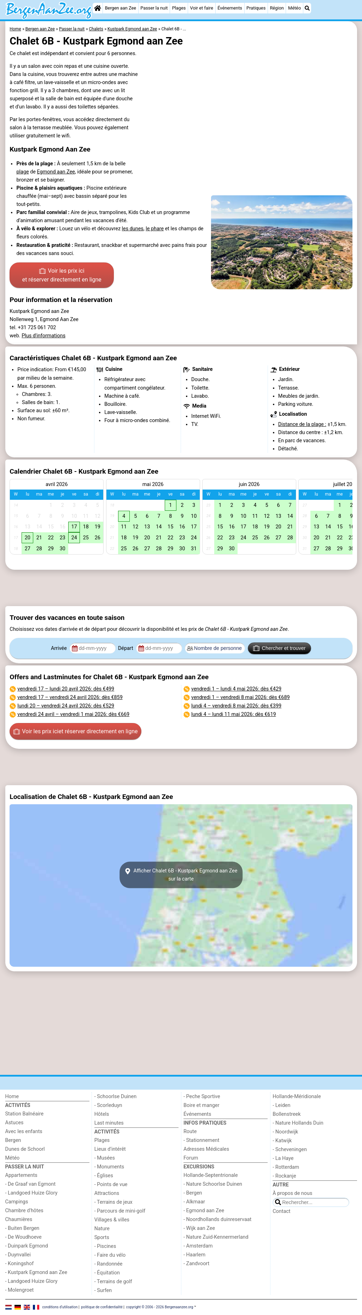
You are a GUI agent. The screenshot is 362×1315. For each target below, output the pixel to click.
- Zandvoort (196, 1264)
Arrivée (59, 648)
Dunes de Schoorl (25, 1149)
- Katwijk (282, 1141)
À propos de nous (292, 1193)
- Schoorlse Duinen (115, 1097)
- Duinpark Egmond (26, 1246)
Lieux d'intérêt (110, 1149)
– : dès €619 (233, 714)
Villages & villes (111, 1220)
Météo (294, 8)
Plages (179, 8)
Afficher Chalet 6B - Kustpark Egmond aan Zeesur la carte (181, 875)
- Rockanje (284, 1176)
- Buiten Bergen (22, 1228)
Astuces (14, 1123)
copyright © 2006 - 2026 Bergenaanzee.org (159, 1307)
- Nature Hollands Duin (298, 1123)
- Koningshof (19, 1264)
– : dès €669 (73, 714)
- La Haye (283, 1158)
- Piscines (105, 1246)
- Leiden (281, 1105)
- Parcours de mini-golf (119, 1211)
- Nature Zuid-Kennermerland (216, 1237)
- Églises (103, 1176)
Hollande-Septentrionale (210, 1175)
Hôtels (101, 1114)
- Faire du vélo (109, 1255)
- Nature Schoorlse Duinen (212, 1184)
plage (22, 172)
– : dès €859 (69, 697)
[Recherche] (307, 8)
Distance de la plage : (302, 424)
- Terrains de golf (113, 1282)
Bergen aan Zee (120, 8)
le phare (155, 229)
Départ (126, 648)
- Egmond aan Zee (203, 1211)
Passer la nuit (154, 8)
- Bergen (192, 1193)
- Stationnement (201, 1140)
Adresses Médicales (206, 1149)
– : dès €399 (236, 706)
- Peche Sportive (201, 1097)
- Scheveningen (290, 1150)
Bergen (13, 1140)
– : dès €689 (240, 697)
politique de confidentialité (101, 1307)
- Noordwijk (285, 1132)
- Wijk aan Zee (199, 1228)
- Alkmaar (194, 1202)
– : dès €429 (236, 689)
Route (190, 1132)
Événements (229, 8)
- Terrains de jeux (113, 1202)
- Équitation (107, 1273)
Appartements (21, 1175)
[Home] (98, 8)
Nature (102, 1229)
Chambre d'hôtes (24, 1211)
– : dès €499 (65, 689)
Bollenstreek (286, 1114)
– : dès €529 (65, 706)
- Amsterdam (198, 1246)
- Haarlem (194, 1255)
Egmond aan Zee (56, 172)
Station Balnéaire (24, 1114)
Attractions (106, 1193)
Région (277, 8)
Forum (190, 1158)
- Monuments (109, 1167)
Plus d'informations (43, 336)
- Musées (104, 1158)
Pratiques (255, 8)
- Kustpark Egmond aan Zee (36, 1272)
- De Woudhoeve (23, 1237)
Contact (281, 1211)
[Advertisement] (181, 588)
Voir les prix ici (61, 275)
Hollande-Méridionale (297, 1097)
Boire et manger (201, 1105)
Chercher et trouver (279, 648)
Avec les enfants (23, 1132)
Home (12, 1097)
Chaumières (19, 1219)
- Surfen (103, 1290)
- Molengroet (19, 1290)
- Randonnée (108, 1264)
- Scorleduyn (108, 1105)
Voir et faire (201, 8)
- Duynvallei (18, 1255)
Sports (101, 1237)
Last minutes (109, 1123)
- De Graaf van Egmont (30, 1184)
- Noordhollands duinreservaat (217, 1219)
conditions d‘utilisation (59, 1307)
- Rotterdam (286, 1167)
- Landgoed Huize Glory (31, 1193)
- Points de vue (111, 1184)
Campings (16, 1202)
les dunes (133, 229)
